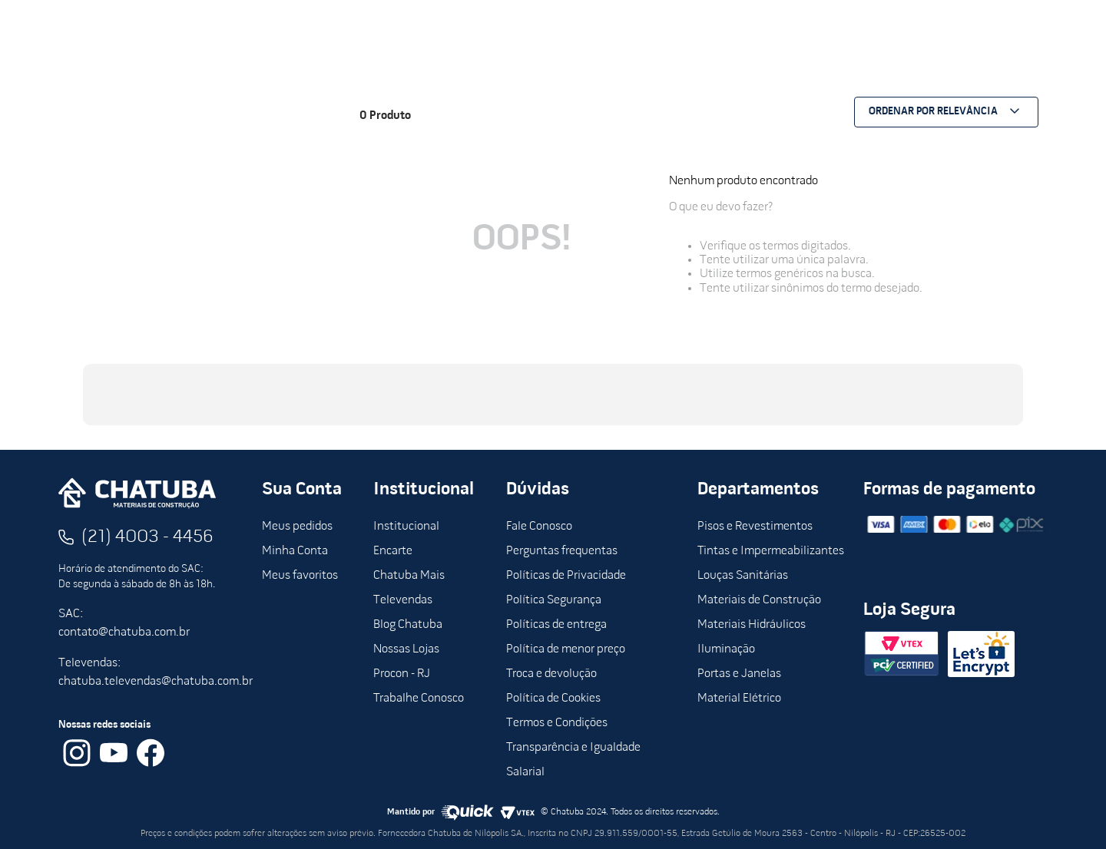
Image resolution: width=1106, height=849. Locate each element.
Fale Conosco (539, 526)
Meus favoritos (300, 576)
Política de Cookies (553, 698)
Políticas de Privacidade (566, 576)
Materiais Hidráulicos (751, 625)
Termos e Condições (557, 723)
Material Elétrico (739, 698)
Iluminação (726, 649)
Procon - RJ (401, 674)
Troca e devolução (551, 674)
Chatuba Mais (409, 576)
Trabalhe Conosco (418, 698)
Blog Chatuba (407, 625)
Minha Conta (295, 551)
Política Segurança (553, 600)
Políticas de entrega (556, 625)
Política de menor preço (565, 649)
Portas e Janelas (739, 674)
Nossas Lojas (406, 649)
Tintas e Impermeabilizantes (770, 551)
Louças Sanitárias (742, 576)
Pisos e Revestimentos (755, 526)
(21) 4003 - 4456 (147, 537)
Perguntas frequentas (562, 551)
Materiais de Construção (759, 600)
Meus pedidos (297, 526)
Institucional (406, 526)
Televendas (402, 600)
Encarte (392, 551)
